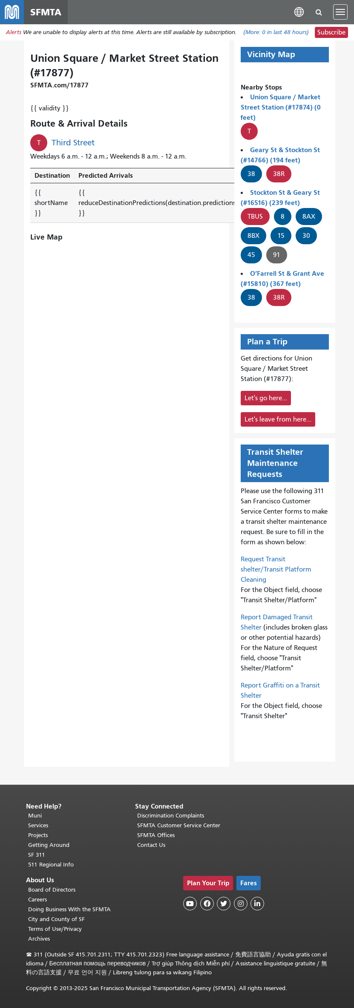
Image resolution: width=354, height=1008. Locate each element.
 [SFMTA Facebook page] (207, 904)
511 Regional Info (51, 865)
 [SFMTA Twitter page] (223, 904)
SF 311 (36, 855)
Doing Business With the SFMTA (69, 909)
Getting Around (48, 845)
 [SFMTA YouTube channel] (190, 904)
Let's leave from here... (278, 419)
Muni (35, 816)
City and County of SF (56, 919)
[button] (299, 12)
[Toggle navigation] (340, 12)
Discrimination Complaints (170, 816)
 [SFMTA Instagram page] (241, 904)
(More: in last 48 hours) (276, 32)
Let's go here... (266, 398)
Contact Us (151, 845)
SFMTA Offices (156, 835)
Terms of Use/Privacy (55, 929)
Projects (38, 835)
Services (38, 825)
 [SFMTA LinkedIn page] (257, 904)
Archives (39, 938)
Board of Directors (51, 889)
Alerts (13, 32)
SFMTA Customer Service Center (178, 825)
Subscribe (331, 32)
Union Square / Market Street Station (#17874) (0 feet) (281, 107)
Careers (37, 899)
